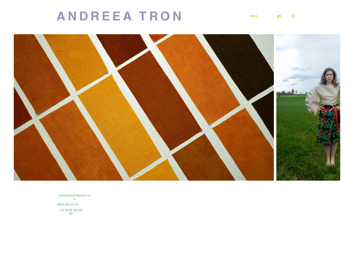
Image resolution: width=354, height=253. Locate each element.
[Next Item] (332, 107)
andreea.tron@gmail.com (74, 197)
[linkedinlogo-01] (279, 16)
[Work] (254, 16)
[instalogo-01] (293, 16)
